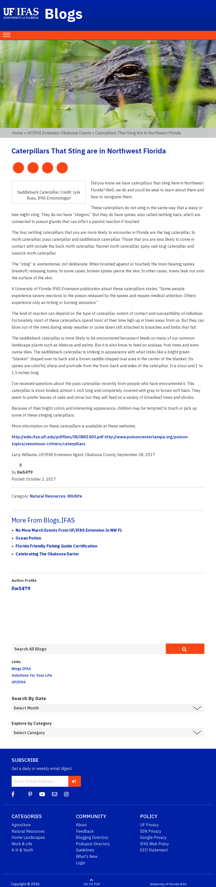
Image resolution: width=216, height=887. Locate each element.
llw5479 (21, 588)
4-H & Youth (22, 849)
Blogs (64, 13)
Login (80, 862)
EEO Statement (154, 849)
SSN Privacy (150, 831)
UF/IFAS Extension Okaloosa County (59, 132)
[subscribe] (74, 781)
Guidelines (85, 849)
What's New (86, 856)
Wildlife (74, 496)
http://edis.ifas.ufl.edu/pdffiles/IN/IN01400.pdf (58, 436)
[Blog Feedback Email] (54, 794)
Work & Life (22, 843)
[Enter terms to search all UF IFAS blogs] (89, 649)
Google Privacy (153, 837)
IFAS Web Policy (154, 843)
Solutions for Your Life (32, 675)
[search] (185, 649)
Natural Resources (48, 496)
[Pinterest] (30, 794)
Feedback (85, 831)
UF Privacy (149, 824)
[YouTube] (42, 794)
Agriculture (21, 824)
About (81, 824)
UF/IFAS (19, 681)
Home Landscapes (28, 837)
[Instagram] (66, 794)
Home (17, 132)
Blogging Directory (92, 837)
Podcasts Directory (93, 843)
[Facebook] (13, 794)
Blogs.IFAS (21, 668)
